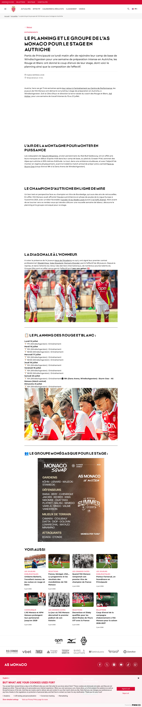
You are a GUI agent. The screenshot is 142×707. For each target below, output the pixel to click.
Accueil (6, 16)
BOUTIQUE (31, 2)
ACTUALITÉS (26, 9)
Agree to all (126, 689)
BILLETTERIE (20, 2)
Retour (28, 27)
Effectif (36, 9)
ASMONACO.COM (8, 2)
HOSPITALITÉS (43, 2)
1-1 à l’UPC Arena (98, 200)
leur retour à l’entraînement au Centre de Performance (87, 88)
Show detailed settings (10, 699)
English (6, 678)
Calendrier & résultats (53, 9)
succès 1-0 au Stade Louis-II (73, 200)
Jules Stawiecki (56, 263)
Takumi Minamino (50, 156)
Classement (71, 9)
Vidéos (82, 9)
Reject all (126, 693)
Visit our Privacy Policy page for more (35, 699)
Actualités (14, 16)
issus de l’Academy (63, 260)
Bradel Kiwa (43, 263)
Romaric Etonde (71, 263)
